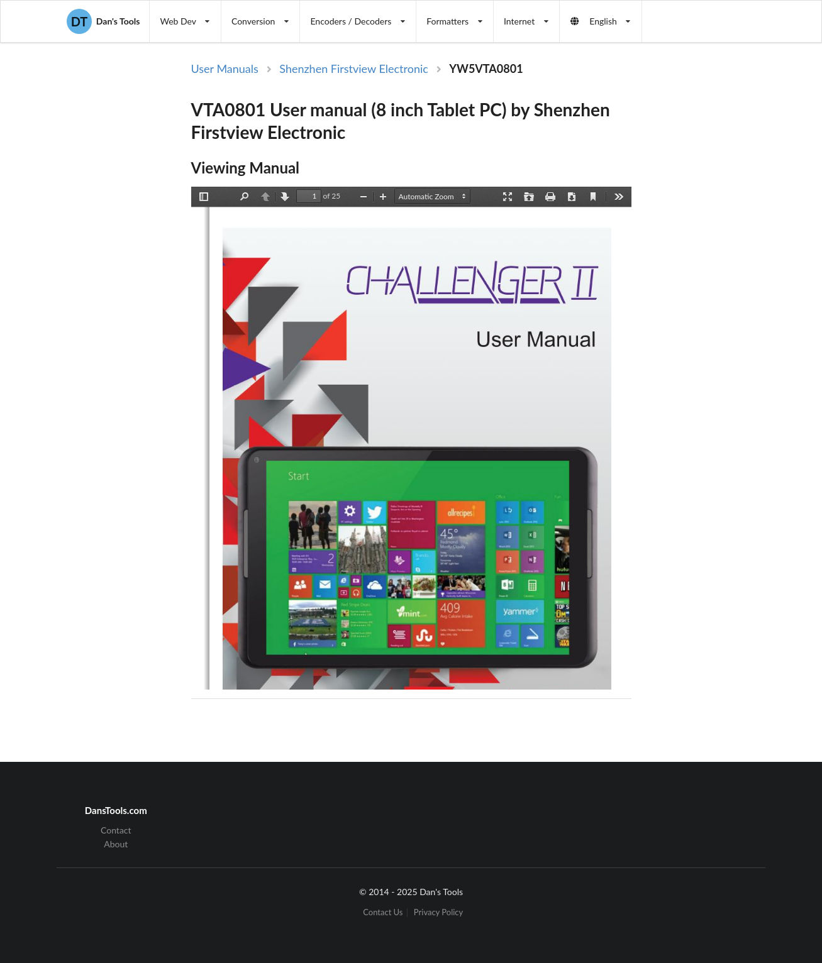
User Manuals (224, 68)
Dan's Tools (103, 21)
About (116, 844)
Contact (116, 830)
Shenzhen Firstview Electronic (353, 68)
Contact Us (383, 912)
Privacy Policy (438, 912)
